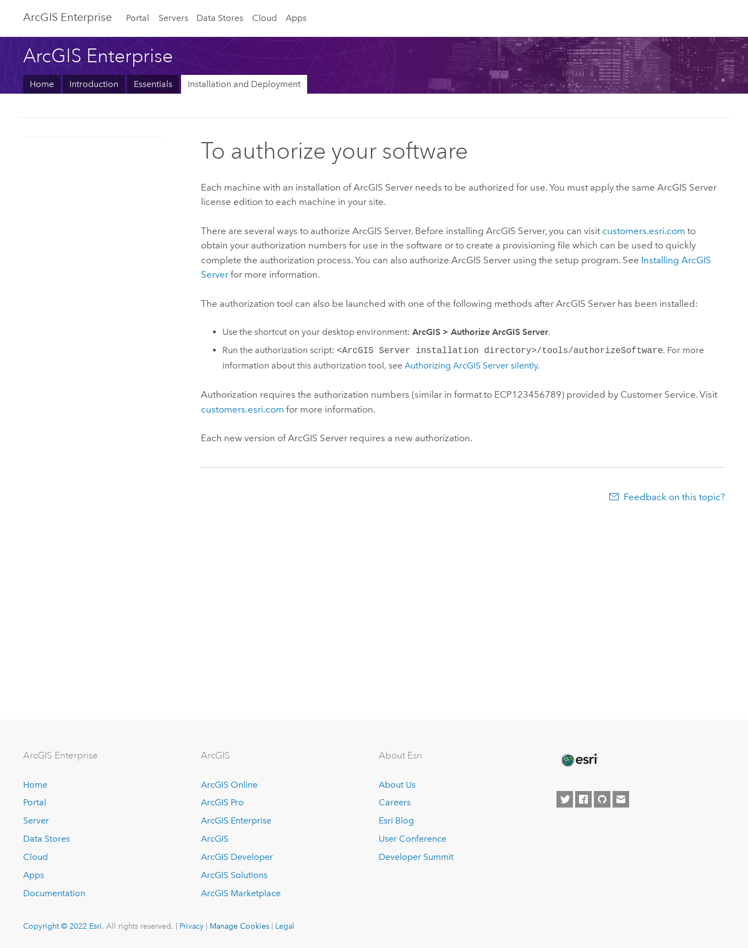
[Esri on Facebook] (583, 799)
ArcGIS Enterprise (67, 17)
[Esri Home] (579, 760)
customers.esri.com (643, 230)
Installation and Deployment (244, 84)
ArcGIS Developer (237, 857)
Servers (173, 18)
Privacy (191, 926)
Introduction (93, 84)
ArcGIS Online (229, 784)
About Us (397, 784)
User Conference (412, 838)
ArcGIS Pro (222, 802)
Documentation (54, 893)
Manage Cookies (239, 926)
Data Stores (219, 18)
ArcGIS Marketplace (241, 893)
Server (36, 820)
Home (42, 84)
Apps (296, 18)
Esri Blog (396, 820)
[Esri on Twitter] (564, 799)
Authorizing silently (471, 365)
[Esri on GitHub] (602, 799)
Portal (137, 18)
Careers (395, 802)
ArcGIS (214, 838)
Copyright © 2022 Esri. (63, 926)
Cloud (264, 18)
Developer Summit (416, 857)
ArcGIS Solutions (234, 875)
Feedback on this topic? (674, 496)
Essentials (153, 84)
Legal (284, 926)
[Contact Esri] (621, 799)
